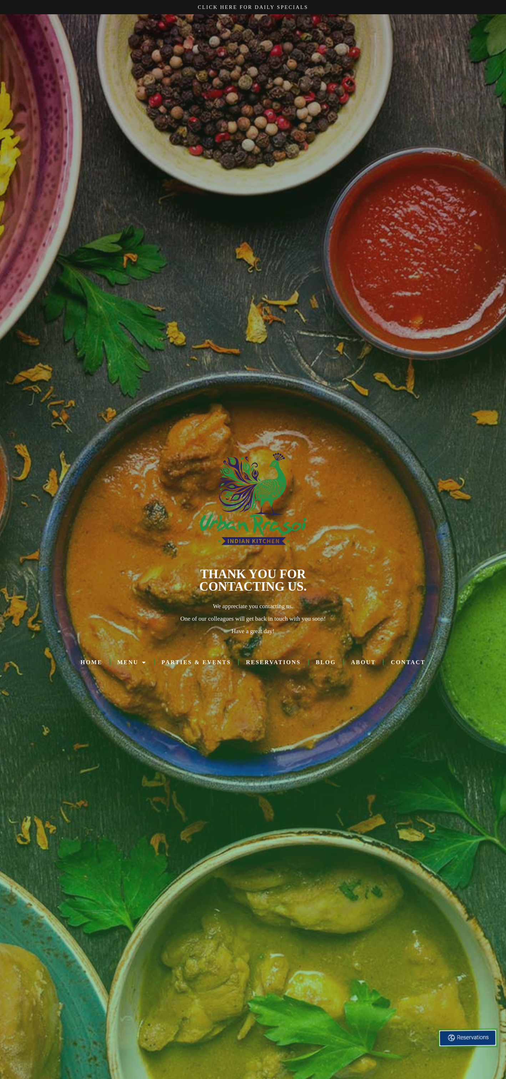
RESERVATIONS (273, 665)
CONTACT (408, 665)
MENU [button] (132, 664)
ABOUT (363, 665)
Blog (326, 665)
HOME (91, 665)
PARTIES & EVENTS (196, 665)
